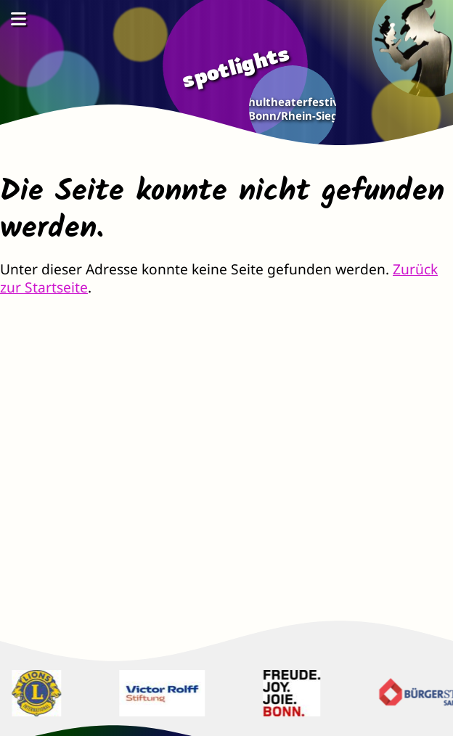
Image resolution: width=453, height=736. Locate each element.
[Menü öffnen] (18, 18)
